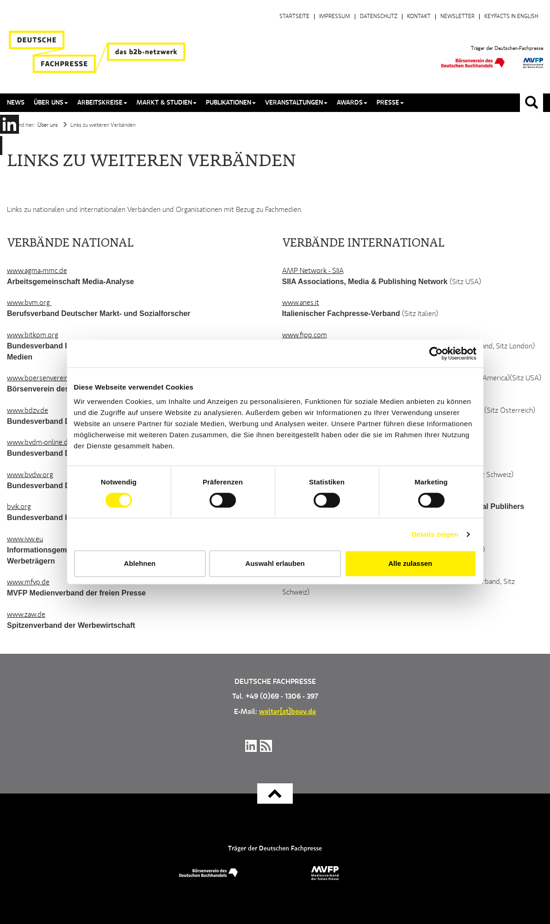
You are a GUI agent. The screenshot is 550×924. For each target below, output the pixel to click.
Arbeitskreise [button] (102, 102)
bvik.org (19, 507)
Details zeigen (435, 534)
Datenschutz (378, 16)
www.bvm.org (29, 303)
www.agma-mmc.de (37, 271)
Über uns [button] (51, 102)
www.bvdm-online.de (39, 442)
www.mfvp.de (28, 582)
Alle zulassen (410, 563)
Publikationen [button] (231, 102)
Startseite (294, 16)
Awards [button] (352, 102)
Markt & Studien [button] (166, 102)
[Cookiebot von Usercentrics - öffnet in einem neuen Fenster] (436, 353)
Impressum (334, 16)
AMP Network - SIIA (313, 271)
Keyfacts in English (511, 16)
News (16, 102)
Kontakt (419, 16)
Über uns (47, 125)
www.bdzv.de (27, 411)
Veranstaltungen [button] (296, 102)
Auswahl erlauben (274, 563)
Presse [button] (390, 102)
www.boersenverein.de (42, 378)
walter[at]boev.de (287, 712)
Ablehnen (139, 563)
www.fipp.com (304, 335)
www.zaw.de (26, 615)
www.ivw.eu (25, 539)
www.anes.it (300, 303)
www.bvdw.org (30, 475)
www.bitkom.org (32, 335)
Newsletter (457, 16)
